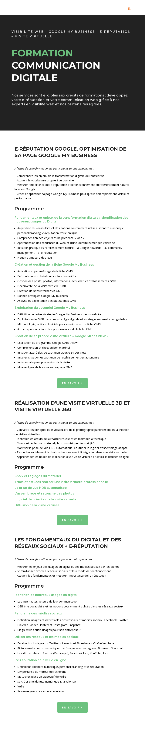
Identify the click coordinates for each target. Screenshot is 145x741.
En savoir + (72, 383)
